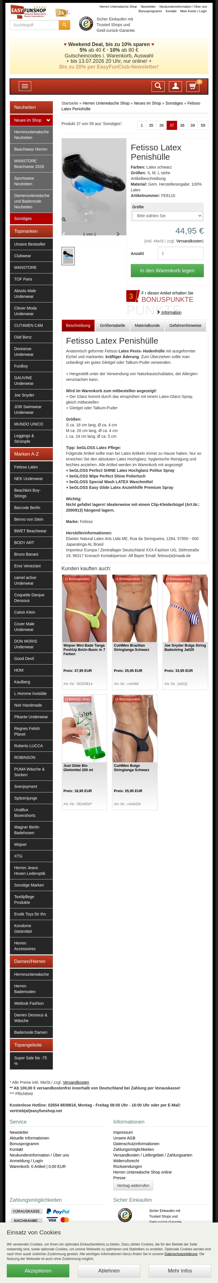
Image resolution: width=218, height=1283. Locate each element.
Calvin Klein (24, 612)
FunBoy (21, 366)
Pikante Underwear (31, 717)
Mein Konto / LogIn (193, 11)
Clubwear (22, 256)
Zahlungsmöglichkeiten (133, 1149)
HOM (19, 670)
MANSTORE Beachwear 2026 (29, 164)
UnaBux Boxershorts (24, 812)
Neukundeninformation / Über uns (183, 6)
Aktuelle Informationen (29, 1138)
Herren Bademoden (25, 989)
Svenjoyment (25, 786)
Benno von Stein (28, 519)
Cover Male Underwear (24, 627)
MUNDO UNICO (28, 424)
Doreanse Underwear (23, 351)
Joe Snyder (24, 395)
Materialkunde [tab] (147, 325)
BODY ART (24, 542)
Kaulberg (22, 682)
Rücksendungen (127, 1166)
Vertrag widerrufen (133, 1185)
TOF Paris (23, 279)
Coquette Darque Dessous (29, 598)
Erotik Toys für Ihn (30, 914)
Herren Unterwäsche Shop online (142, 1172)
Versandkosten (189, 241)
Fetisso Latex (26, 467)
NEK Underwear (28, 478)
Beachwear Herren (30, 149)
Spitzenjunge (25, 798)
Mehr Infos (180, 1271)
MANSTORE (25, 267)
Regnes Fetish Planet (27, 731)
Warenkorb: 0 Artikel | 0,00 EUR (38, 1166)
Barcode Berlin (27, 507)
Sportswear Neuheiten (24, 181)
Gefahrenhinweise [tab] (185, 325)
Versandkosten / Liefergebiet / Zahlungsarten (152, 1155)
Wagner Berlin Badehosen (26, 830)
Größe (138, 207)
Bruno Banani (26, 554)
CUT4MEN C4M (28, 325)
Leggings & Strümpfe (24, 438)
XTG (18, 856)
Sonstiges (23, 218)
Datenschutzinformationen (136, 1143)
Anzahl (137, 253)
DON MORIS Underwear (25, 644)
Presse (119, 1178)
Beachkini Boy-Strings (27, 493)
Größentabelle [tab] (112, 325)
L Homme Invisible (30, 693)
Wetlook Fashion (29, 1003)
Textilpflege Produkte (24, 899)
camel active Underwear (25, 580)
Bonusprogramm (150, 11)
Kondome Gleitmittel (23, 928)
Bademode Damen (30, 1032)
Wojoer (20, 844)
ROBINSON (24, 757)
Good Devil (24, 658)
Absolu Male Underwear (25, 293)
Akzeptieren (37, 1271)
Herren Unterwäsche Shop (118, 6)
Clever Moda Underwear (25, 311)
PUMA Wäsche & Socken (29, 772)
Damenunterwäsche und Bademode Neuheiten (32, 201)
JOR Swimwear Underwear (27, 409)
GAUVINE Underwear (23, 380)
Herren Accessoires (24, 946)
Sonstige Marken (29, 885)
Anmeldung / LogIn (26, 1161)
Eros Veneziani (27, 566)
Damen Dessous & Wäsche (30, 1018)
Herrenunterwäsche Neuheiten (31, 135)
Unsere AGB (124, 1138)
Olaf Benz (23, 337)
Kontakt (171, 11)
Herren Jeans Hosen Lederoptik (29, 870)
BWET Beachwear (30, 531)
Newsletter (148, 6)
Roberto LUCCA (28, 746)
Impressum (123, 1132)
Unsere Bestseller (30, 244)
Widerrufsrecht (126, 1161)
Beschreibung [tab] (78, 325)
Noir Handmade (28, 705)
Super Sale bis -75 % (30, 1061)
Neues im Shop (27, 120)
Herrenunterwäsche (31, 974)
